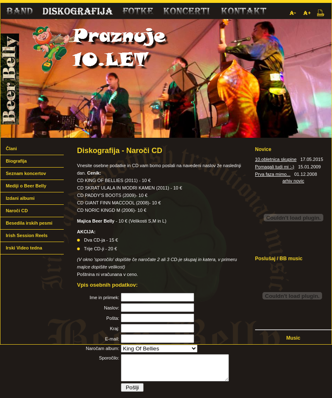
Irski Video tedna (24, 247)
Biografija (16, 160)
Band (18, 13)
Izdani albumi (20, 198)
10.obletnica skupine (275, 159)
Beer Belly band (166, 78)
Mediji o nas (187, 13)
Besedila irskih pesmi (29, 223)
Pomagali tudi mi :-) (274, 166)
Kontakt (243, 13)
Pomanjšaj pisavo (292, 13)
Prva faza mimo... (273, 174)
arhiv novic (293, 180)
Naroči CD (17, 210)
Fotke (137, 13)
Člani (11, 148)
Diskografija (76, 13)
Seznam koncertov (26, 173)
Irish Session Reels (27, 235)
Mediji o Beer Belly (26, 185)
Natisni (321, 13)
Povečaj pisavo (306, 13)
